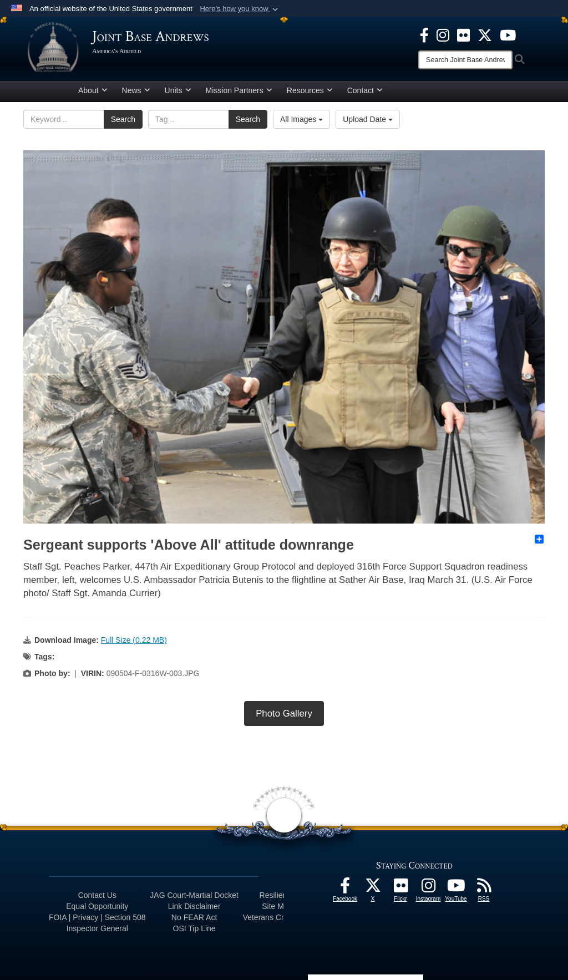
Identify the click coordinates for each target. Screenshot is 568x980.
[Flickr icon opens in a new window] (463, 34)
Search (123, 119)
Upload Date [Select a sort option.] (368, 119)
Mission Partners (239, 90)
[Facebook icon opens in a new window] (424, 34)
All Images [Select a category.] (301, 119)
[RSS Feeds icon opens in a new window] (484, 888)
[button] (240, 8)
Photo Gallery (284, 713)
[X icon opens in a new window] (485, 34)
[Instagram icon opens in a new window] (443, 34)
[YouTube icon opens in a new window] (508, 34)
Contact (365, 90)
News (136, 90)
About (93, 90)
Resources (310, 90)
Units (178, 90)
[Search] (465, 59)
